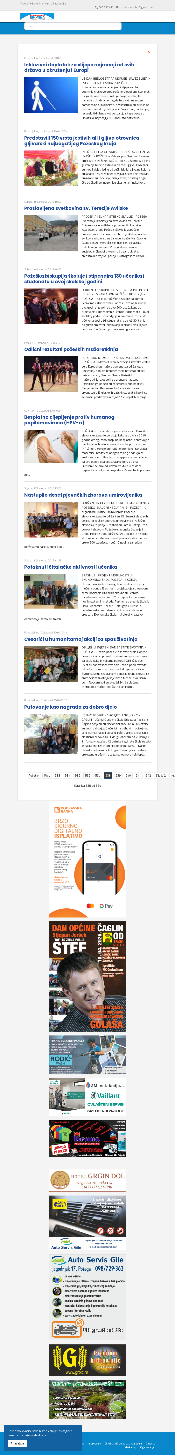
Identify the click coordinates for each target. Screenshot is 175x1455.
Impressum (94, 1443)
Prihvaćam (17, 1443)
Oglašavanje (147, 1447)
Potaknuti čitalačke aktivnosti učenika (70, 567)
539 (118, 775)
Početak (33, 775)
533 (57, 775)
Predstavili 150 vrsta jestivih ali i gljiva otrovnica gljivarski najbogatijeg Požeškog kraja (81, 141)
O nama (150, 1443)
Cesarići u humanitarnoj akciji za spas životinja (81, 639)
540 (128, 775)
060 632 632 (106, 7)
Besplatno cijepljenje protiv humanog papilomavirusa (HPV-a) (69, 420)
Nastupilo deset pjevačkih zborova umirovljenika (83, 495)
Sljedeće (161, 775)
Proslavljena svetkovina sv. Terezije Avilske (76, 208)
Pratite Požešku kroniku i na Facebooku (43, 3)
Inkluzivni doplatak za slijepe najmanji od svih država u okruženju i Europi (79, 68)
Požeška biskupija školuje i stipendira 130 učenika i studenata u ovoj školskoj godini (84, 279)
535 (77, 775)
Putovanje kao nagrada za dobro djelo (70, 707)
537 (98, 775)
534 (67, 775)
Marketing (130, 1447)
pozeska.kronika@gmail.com (136, 7)
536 (87, 775)
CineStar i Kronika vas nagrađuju (123, 1443)
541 (138, 775)
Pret (47, 775)
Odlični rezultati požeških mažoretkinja (71, 349)
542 (148, 775)
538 (108, 775)
